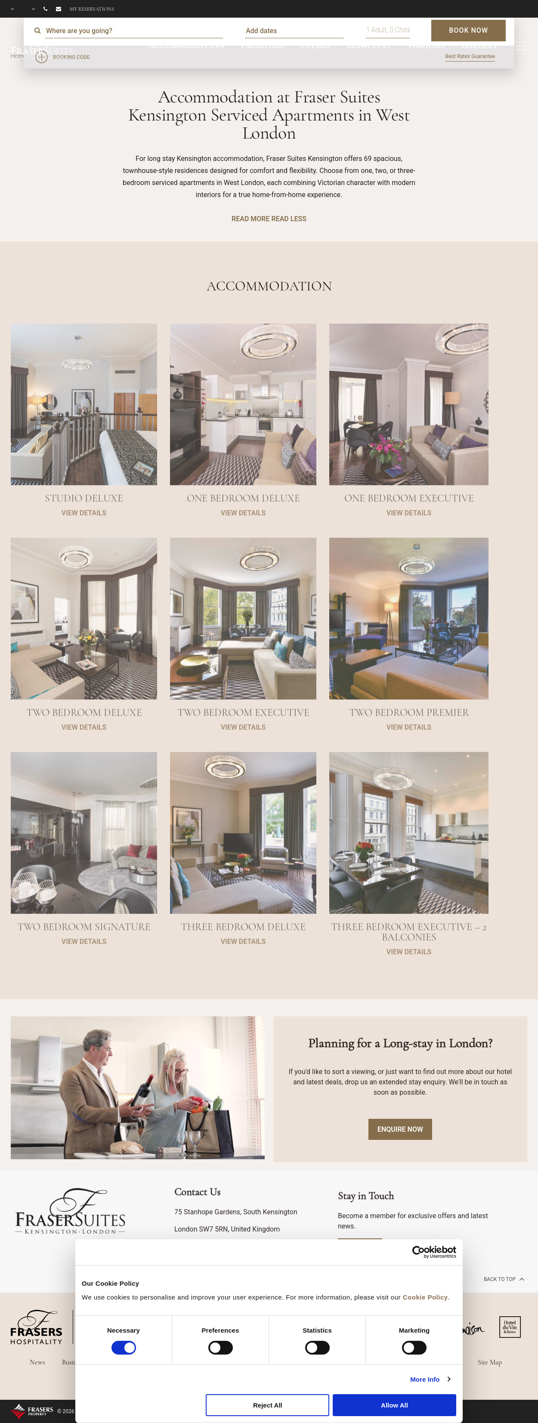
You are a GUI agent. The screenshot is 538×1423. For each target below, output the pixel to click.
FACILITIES (262, 45)
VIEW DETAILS (84, 540)
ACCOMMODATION (186, 45)
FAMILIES (426, 45)
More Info (424, 1379)
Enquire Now (400, 1129)
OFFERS (315, 45)
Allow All (394, 1405)
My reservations (92, 9)
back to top (503, 1279)
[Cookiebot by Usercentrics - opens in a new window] (418, 1252)
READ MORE (250, 219)
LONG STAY (369, 45)
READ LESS (288, 219)
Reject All (267, 1405)
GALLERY (480, 45)
